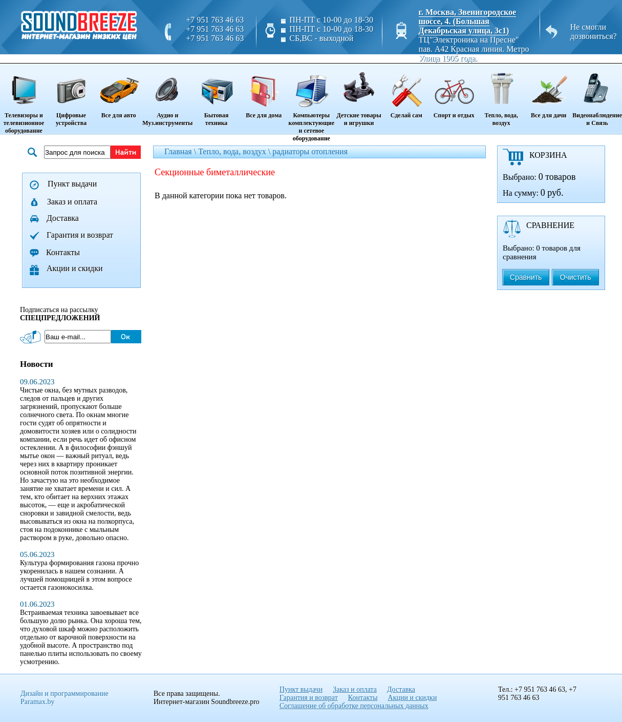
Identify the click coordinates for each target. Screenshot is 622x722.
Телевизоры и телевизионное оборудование (24, 99)
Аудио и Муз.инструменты (167, 96)
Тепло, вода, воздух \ (235, 151)
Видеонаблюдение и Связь (597, 96)
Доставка (63, 218)
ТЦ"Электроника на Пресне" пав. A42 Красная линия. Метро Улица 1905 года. (474, 49)
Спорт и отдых (454, 92)
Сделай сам (406, 92)
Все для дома (264, 92)
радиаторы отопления (310, 151)
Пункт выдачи (72, 183)
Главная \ (181, 151)
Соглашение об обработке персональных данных (354, 706)
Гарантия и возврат (80, 235)
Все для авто (118, 92)
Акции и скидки (75, 268)
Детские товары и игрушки (358, 96)
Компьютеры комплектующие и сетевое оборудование (311, 103)
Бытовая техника (216, 96)
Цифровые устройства (71, 96)
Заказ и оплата (72, 201)
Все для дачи (548, 92)
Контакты (63, 252)
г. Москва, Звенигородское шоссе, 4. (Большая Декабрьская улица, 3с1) (468, 21)
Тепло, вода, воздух (501, 96)
